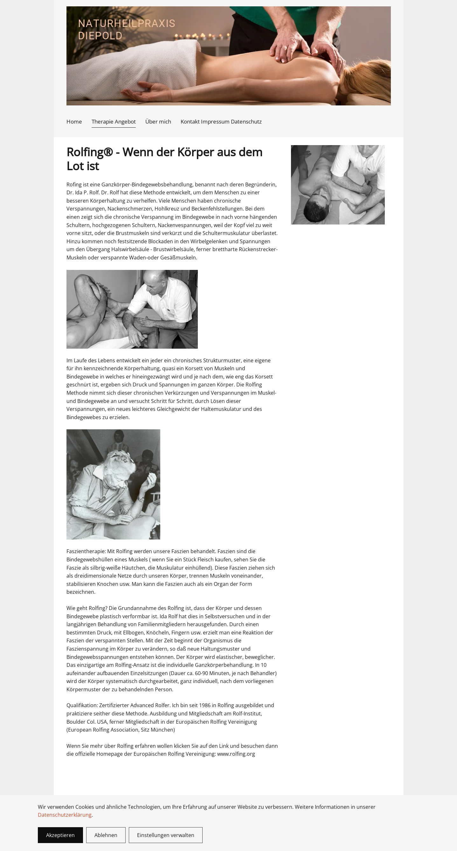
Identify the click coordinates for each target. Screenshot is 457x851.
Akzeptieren (60, 835)
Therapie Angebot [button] (114, 121)
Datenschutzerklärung (65, 814)
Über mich (158, 121)
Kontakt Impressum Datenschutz (221, 121)
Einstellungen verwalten (165, 835)
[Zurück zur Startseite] (228, 55)
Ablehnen (105, 835)
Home (74, 121)
